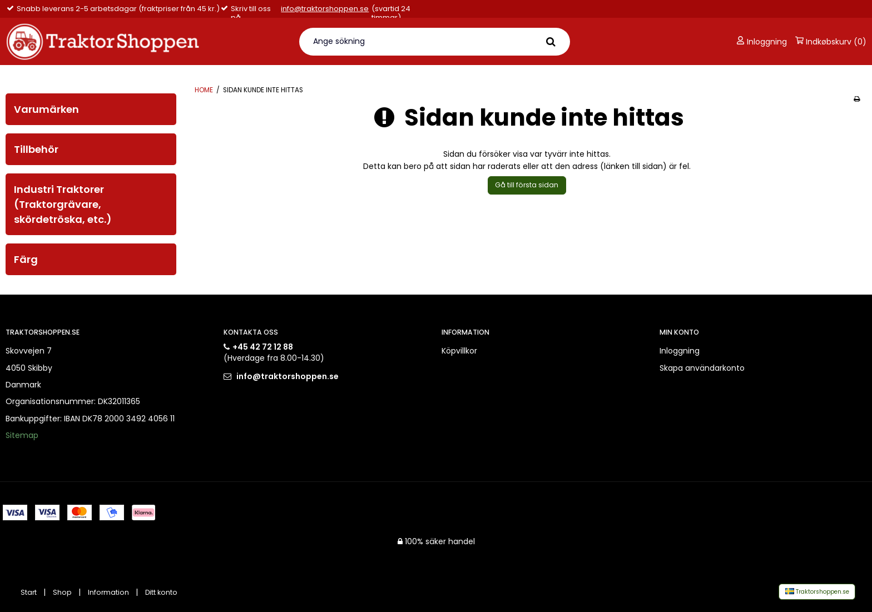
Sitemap (22, 435)
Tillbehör (36, 149)
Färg (26, 259)
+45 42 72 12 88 (262, 346)
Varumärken (46, 109)
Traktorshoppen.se (817, 592)
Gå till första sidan (526, 185)
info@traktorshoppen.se (325, 9)
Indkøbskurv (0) (830, 41)
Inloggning (761, 41)
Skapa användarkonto (702, 368)
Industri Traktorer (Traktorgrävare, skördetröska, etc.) (63, 204)
